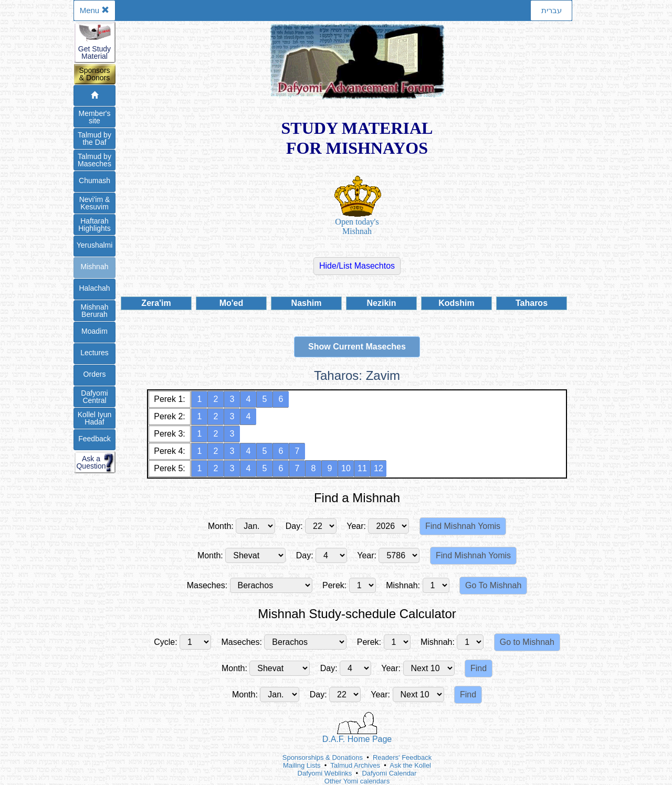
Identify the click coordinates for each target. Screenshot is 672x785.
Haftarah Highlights (94, 224)
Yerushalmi (95, 245)
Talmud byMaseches (94, 160)
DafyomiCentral (94, 397)
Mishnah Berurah (95, 311)
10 (346, 468)
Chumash (94, 180)
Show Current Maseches (357, 346)
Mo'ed (231, 303)
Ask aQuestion (91, 462)
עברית (551, 10)
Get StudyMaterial (94, 52)
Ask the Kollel (410, 765)
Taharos (532, 303)
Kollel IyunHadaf (95, 418)
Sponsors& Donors (94, 74)
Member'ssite (94, 117)
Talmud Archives (355, 765)
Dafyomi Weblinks (325, 773)
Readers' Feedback (402, 757)
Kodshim (456, 303)
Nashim (306, 303)
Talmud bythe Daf (94, 138)
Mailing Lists (302, 765)
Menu (95, 10)
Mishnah (95, 266)
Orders (94, 374)
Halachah (94, 288)
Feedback (94, 438)
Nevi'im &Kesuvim (94, 203)
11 (362, 468)
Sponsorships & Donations (322, 757)
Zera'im (156, 303)
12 (378, 468)
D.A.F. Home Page (357, 728)
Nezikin (381, 303)
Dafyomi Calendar (389, 773)
